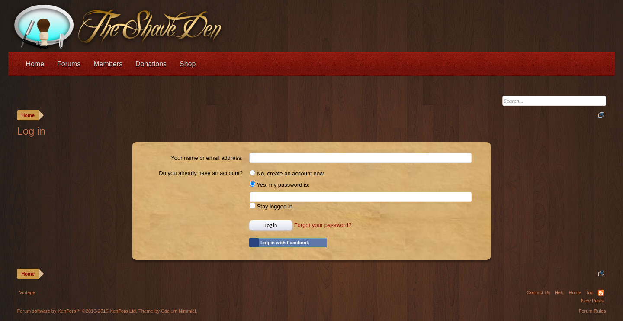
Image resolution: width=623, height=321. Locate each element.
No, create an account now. (287, 173)
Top (590, 292)
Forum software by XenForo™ (77, 311)
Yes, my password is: (279, 185)
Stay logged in (271, 206)
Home (35, 64)
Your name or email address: (207, 158)
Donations (151, 64)
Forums (68, 64)
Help (560, 292)
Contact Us (538, 292)
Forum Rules (592, 311)
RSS (601, 293)
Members (107, 64)
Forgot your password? (323, 225)
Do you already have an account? (201, 173)
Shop (188, 64)
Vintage (27, 292)
